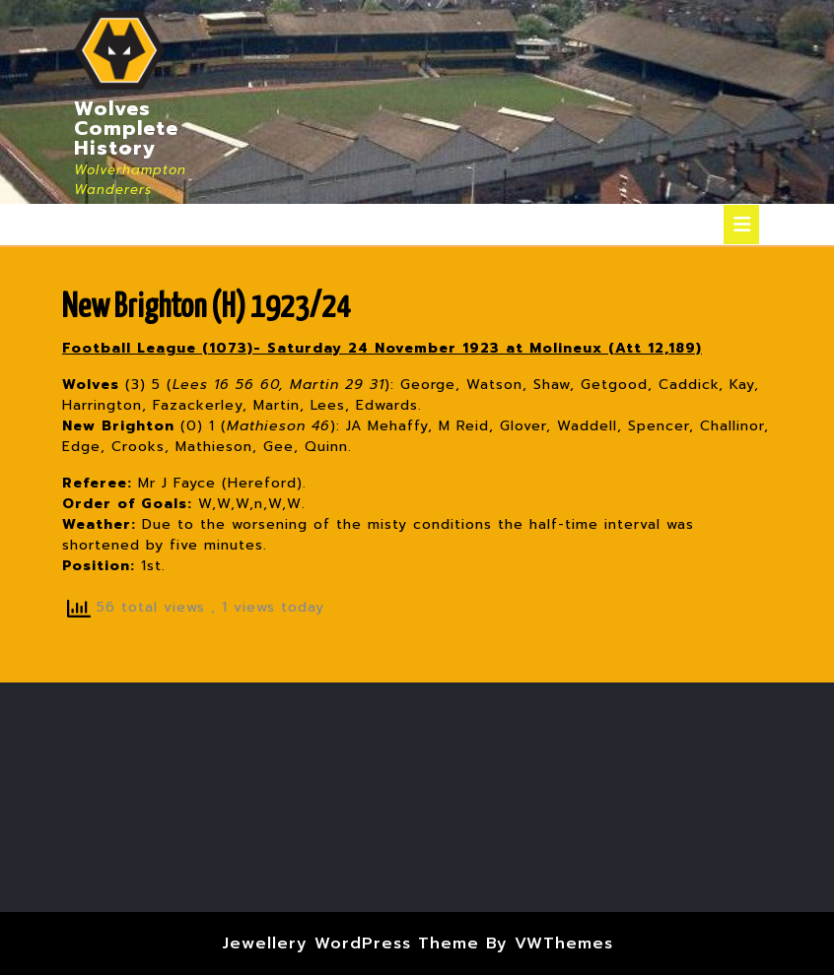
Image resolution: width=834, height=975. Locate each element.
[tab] (741, 224)
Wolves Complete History (126, 128)
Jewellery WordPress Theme (350, 943)
